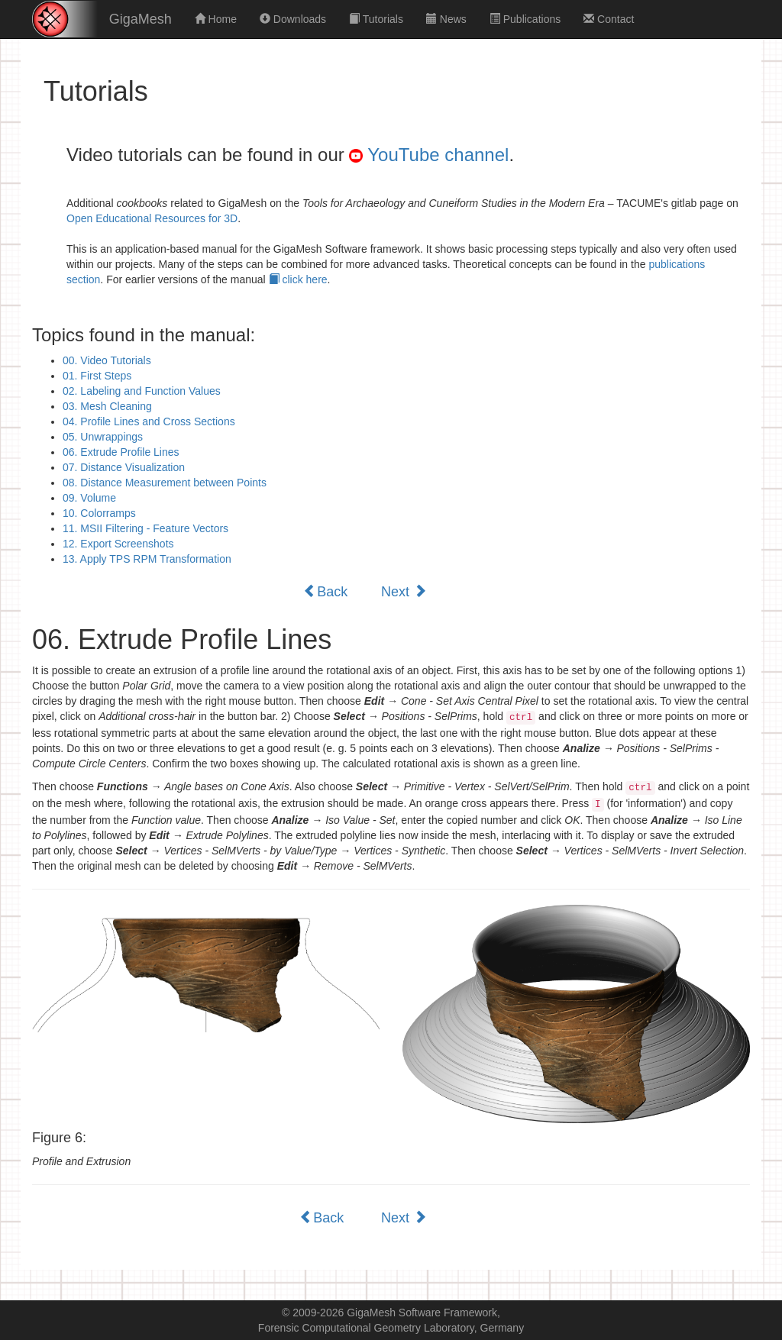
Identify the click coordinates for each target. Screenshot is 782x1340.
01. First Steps (97, 376)
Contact (608, 19)
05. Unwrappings (103, 437)
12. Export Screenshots (118, 544)
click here (298, 279)
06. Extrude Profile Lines (121, 452)
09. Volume (89, 498)
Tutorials (376, 19)
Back (325, 591)
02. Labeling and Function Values (142, 391)
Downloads (293, 19)
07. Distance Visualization (124, 467)
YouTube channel (429, 154)
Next (404, 591)
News (446, 19)
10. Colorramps (99, 513)
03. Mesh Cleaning (107, 406)
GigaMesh (140, 19)
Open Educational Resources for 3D (152, 218)
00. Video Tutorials (107, 360)
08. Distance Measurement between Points (165, 482)
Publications (525, 19)
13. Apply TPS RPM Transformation (147, 559)
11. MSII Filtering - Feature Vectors (145, 528)
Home (216, 19)
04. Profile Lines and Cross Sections (149, 421)
